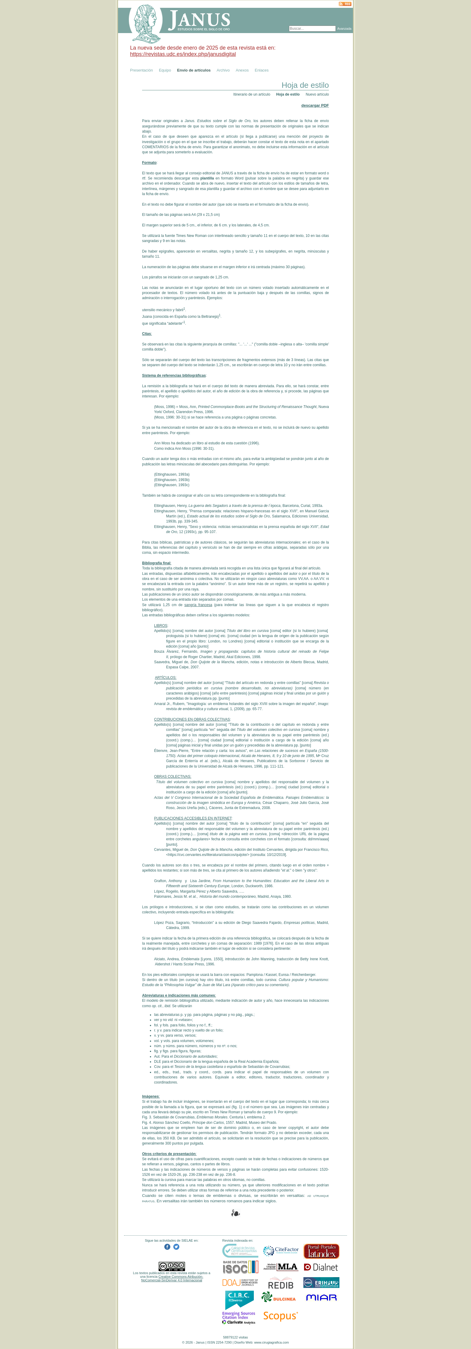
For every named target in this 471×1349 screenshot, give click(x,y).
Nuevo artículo (317, 94)
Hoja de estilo (288, 94)
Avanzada (344, 28)
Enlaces (262, 70)
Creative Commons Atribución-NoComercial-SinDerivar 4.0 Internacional (172, 1278)
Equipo (165, 70)
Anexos (242, 70)
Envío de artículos (194, 70)
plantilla (207, 178)
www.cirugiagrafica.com (271, 1342)
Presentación (141, 70)
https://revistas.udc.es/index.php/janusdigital (183, 54)
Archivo (223, 70)
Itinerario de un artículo (251, 94)
